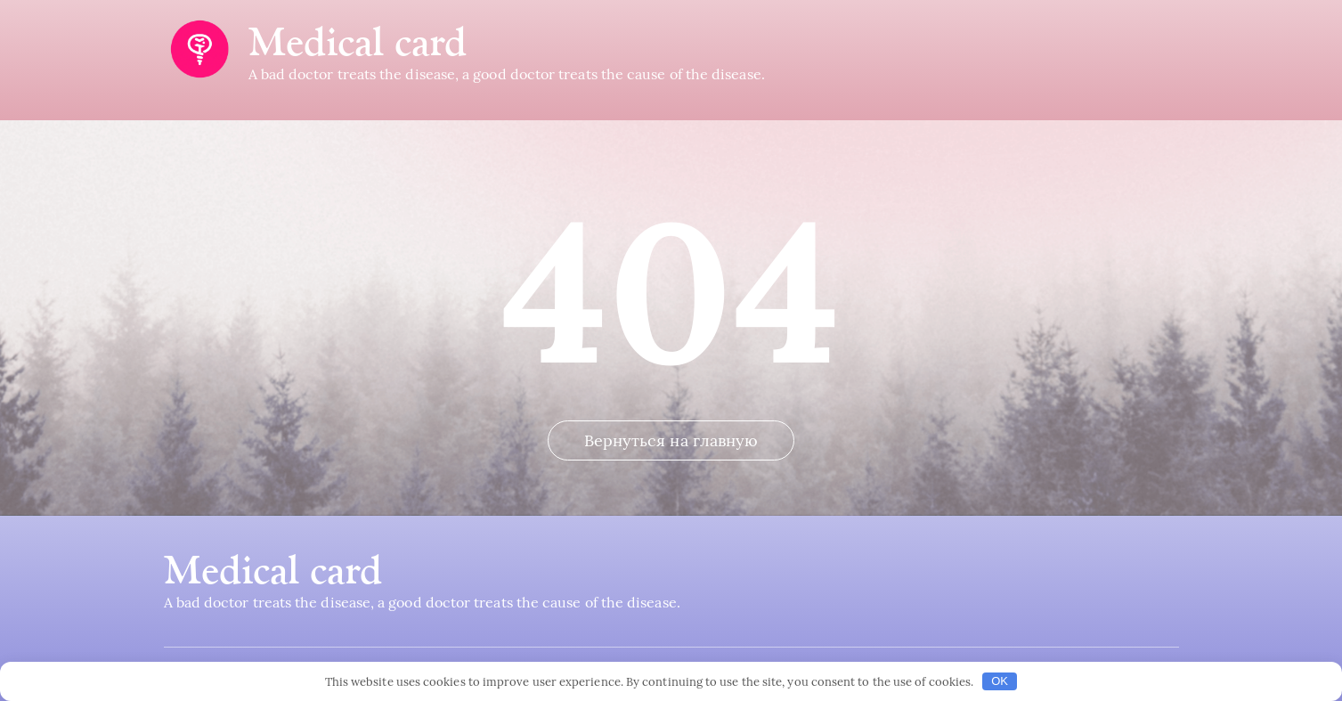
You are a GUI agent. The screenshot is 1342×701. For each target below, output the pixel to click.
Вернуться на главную (671, 440)
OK (999, 681)
